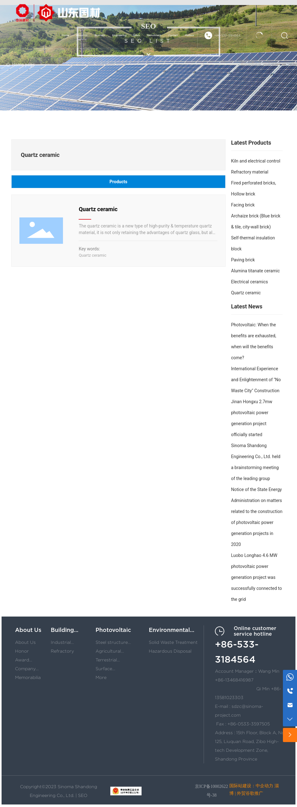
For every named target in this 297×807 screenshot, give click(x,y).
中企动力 (264, 785)
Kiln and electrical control (255, 160)
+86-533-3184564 (227, 35)
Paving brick (243, 259)
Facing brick (243, 204)
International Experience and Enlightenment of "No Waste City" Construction (256, 379)
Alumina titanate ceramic (255, 270)
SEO (82, 795)
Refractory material (249, 171)
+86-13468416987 (234, 679)
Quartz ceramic (98, 209)
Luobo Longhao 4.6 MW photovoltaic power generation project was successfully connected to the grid (256, 577)
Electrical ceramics (249, 281)
